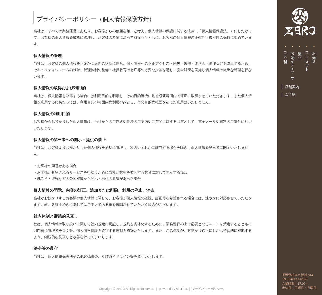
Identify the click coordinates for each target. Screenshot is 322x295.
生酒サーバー (300, 53)
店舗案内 (292, 87)
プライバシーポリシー (207, 289)
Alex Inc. (182, 289)
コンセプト (307, 59)
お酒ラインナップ (292, 63)
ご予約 (290, 94)
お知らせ (314, 55)
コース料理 (285, 53)
